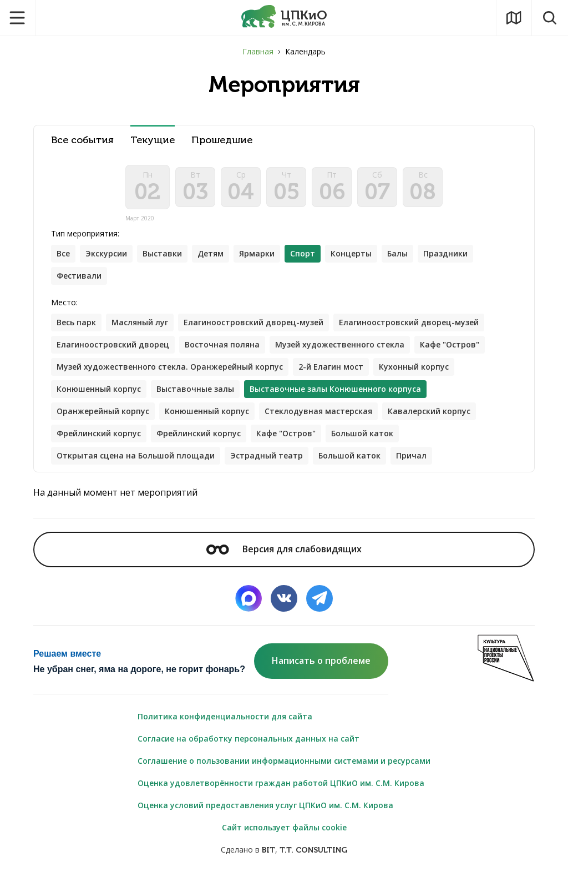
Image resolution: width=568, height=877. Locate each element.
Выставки (162, 253)
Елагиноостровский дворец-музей (253, 322)
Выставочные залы (195, 389)
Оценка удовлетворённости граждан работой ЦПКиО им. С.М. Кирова (281, 783)
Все (63, 253)
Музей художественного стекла (339, 344)
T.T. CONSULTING (313, 850)
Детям (210, 253)
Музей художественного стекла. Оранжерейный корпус (170, 366)
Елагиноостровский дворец (113, 344)
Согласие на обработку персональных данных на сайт (248, 738)
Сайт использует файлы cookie (284, 827)
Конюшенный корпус (99, 389)
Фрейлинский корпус (99, 433)
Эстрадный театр (266, 455)
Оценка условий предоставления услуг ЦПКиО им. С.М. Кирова (265, 805)
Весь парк (76, 322)
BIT (268, 850)
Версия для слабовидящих (284, 549)
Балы (397, 253)
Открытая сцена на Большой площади (136, 455)
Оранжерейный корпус (103, 411)
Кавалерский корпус (429, 411)
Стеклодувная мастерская (318, 411)
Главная (257, 51)
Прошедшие (221, 140)
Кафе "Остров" (449, 344)
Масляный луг (139, 322)
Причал (411, 455)
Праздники (445, 253)
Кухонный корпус (414, 366)
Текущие (152, 140)
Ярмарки (257, 253)
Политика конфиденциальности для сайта (225, 716)
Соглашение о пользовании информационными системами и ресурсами (284, 760)
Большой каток (362, 433)
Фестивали (79, 275)
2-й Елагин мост (330, 366)
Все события (82, 140)
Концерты (351, 253)
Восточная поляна (222, 344)
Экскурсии (106, 253)
